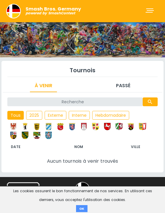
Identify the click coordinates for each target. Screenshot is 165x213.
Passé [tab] (123, 85)
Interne (79, 115)
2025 (34, 115)
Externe (55, 115)
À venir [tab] (43, 85)
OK (81, 208)
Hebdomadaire (110, 115)
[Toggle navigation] (150, 11)
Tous (16, 115)
